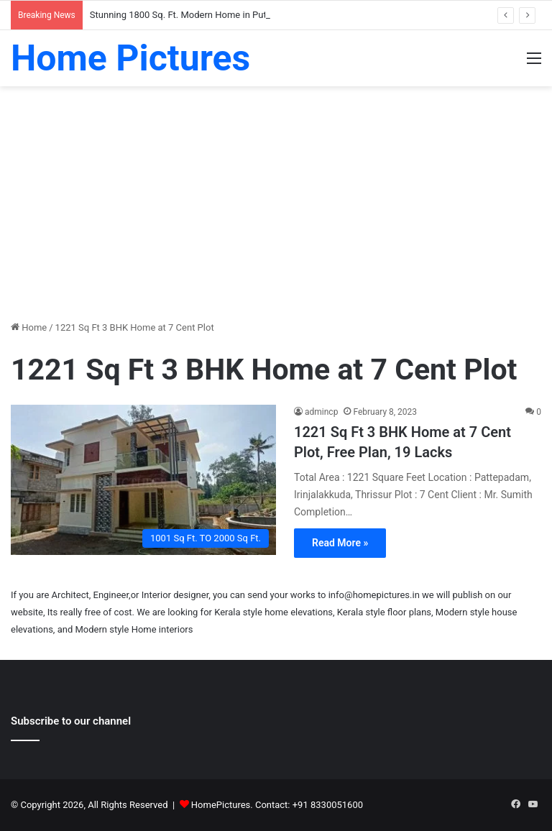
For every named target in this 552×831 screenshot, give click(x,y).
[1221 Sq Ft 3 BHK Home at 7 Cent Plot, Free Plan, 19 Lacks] (143, 479)
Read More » (340, 542)
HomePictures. (223, 804)
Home (29, 327)
